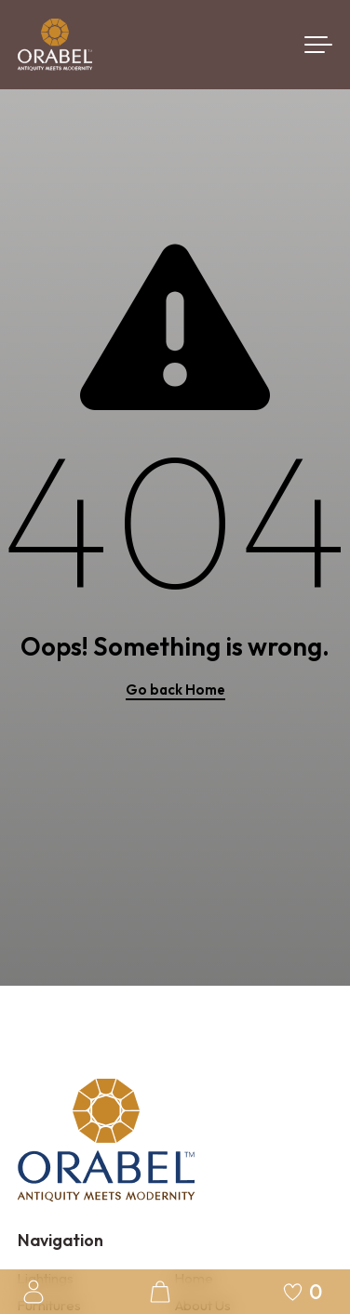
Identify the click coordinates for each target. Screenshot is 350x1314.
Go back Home (175, 689)
